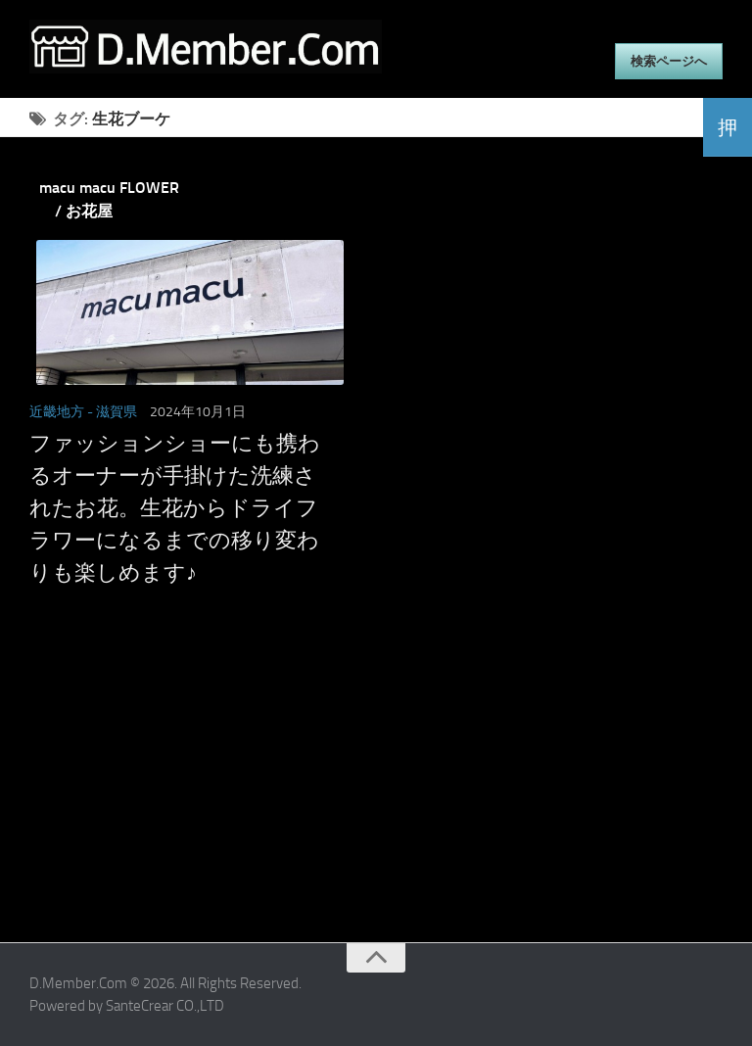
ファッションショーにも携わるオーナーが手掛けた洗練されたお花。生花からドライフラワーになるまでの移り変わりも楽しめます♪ (174, 508)
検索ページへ (669, 61)
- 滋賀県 (112, 412)
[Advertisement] (351, 805)
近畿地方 (56, 412)
